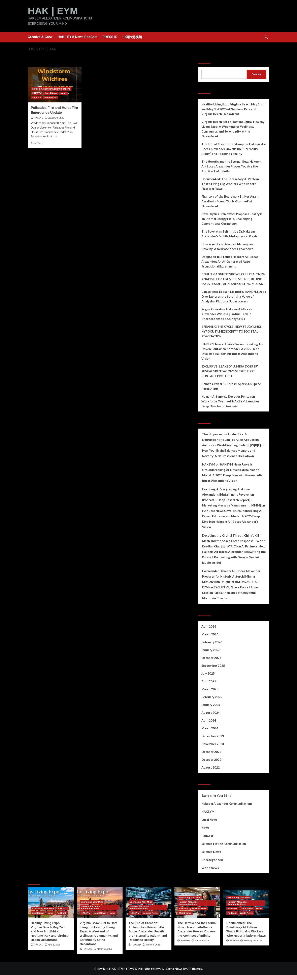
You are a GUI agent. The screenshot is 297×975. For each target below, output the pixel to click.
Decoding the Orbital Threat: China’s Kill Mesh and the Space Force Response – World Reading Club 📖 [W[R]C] (233, 540)
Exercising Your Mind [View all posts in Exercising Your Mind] (43, 908)
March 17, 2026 (104, 948)
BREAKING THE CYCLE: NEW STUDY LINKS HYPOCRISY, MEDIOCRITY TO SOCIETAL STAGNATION (231, 331)
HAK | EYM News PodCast (77, 36)
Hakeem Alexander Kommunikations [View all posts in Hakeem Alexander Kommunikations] (51, 88)
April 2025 (208, 681)
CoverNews (174, 968)
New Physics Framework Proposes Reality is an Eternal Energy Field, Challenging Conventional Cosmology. (231, 218)
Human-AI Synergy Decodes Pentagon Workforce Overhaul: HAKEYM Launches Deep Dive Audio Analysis (230, 401)
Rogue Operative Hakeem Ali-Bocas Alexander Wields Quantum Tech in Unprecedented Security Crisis (226, 313)
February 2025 (211, 696)
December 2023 (212, 736)
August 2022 (210, 767)
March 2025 (209, 689)
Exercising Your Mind (216, 795)
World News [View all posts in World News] (50, 97)
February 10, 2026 (253, 940)
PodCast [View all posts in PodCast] (36, 97)
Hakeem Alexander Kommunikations (226, 803)
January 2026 (210, 649)
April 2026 (208, 626)
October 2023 (211, 751)
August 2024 (210, 712)
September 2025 (213, 665)
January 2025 (210, 704)
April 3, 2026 (54, 944)
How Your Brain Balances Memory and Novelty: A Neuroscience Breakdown (228, 246)
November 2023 (212, 743)
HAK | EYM (53, 10)
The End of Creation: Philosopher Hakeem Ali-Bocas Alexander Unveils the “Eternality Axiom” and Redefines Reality (233, 148)
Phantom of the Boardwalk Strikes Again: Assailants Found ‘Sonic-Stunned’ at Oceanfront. (230, 201)
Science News (211, 851)
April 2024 (208, 720)
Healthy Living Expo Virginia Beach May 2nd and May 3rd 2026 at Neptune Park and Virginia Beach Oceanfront (232, 108)
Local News (209, 819)
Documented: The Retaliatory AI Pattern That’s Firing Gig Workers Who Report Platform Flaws (230, 183)
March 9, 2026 (153, 944)
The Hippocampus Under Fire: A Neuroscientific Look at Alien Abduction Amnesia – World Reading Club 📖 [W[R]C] (231, 439)
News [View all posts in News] (63, 93)
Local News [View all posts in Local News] (51, 93)
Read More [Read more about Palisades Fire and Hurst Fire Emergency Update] (37, 142)
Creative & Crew (40, 36)
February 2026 (211, 642)
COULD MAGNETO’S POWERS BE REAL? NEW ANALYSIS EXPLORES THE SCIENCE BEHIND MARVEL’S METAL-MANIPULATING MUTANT (233, 278)
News (205, 827)
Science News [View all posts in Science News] (150, 913)
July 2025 (208, 673)
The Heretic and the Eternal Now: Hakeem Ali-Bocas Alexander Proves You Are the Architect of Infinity (231, 166)
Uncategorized (212, 859)
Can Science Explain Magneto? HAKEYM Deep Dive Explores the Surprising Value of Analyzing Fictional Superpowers (233, 296)
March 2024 (209, 728)
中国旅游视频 (132, 37)
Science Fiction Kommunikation (223, 843)
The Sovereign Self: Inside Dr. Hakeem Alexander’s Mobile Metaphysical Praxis (229, 233)
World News (210, 867)
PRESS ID (110, 36)
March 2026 (209, 634)
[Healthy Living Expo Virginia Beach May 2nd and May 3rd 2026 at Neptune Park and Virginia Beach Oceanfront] (51, 902)
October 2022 (211, 759)
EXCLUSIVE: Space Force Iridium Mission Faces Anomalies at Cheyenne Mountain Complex (230, 592)
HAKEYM (38, 117)
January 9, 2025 (56, 117)
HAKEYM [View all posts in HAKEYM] (37, 93)
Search (205, 58)
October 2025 (211, 657)
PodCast (207, 835)
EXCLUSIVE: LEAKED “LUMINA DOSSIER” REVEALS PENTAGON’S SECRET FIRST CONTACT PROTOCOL (229, 371)
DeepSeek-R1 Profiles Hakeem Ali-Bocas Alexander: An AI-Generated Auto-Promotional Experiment (229, 261)
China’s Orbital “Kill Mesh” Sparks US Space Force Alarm (231, 386)
